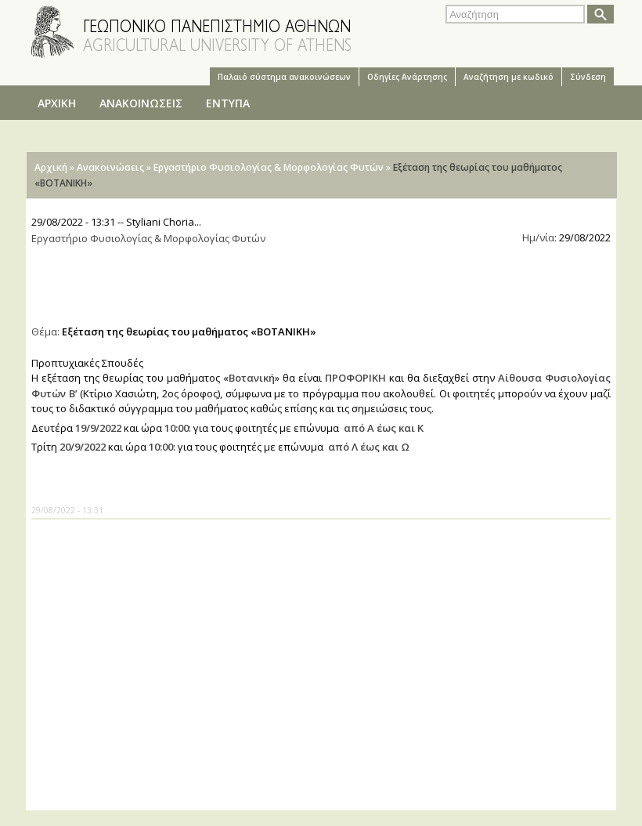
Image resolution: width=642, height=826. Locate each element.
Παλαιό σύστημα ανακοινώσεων (284, 76)
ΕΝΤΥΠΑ (228, 103)
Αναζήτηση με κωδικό (508, 76)
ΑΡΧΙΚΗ (57, 103)
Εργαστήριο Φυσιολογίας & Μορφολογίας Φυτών (268, 167)
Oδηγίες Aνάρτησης (407, 76)
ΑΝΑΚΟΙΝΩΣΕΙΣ (140, 103)
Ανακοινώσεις (110, 167)
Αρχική (50, 167)
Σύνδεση (588, 76)
